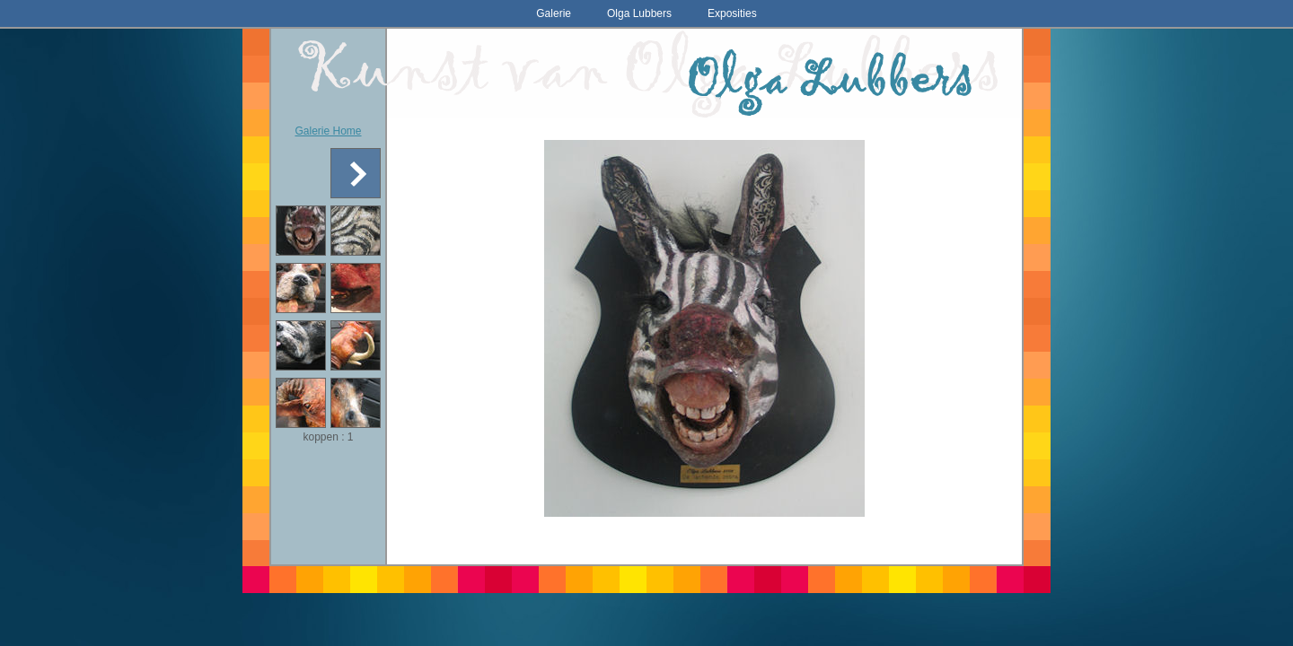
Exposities (732, 13)
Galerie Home (328, 131)
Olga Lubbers (639, 13)
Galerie (553, 13)
